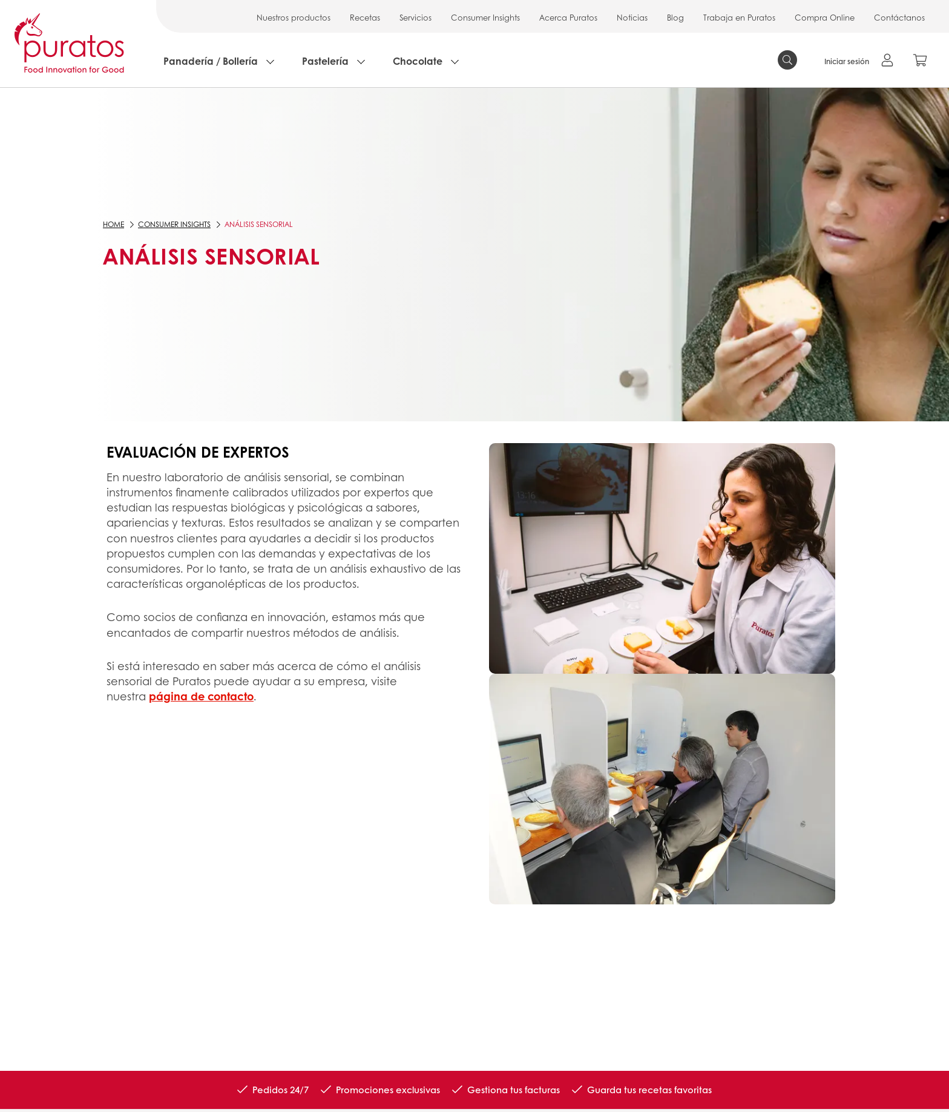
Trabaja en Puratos (739, 17)
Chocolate (417, 61)
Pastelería (325, 61)
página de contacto (201, 696)
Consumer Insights (485, 17)
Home (113, 224)
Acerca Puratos (568, 17)
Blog (675, 17)
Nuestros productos (293, 17)
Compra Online (825, 17)
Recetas (365, 17)
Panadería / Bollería (210, 61)
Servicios (415, 17)
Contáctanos (899, 17)
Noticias (632, 17)
